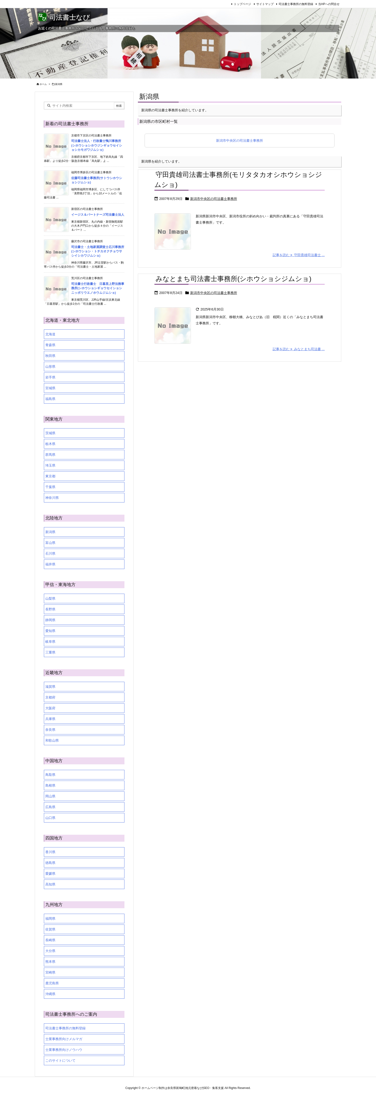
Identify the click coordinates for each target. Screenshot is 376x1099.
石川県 (50, 553)
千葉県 (50, 487)
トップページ (242, 4)
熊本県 (50, 962)
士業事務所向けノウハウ (63, 1050)
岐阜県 (50, 641)
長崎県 (50, 940)
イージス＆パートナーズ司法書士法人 (97, 214)
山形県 (50, 366)
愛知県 (50, 631)
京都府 (50, 697)
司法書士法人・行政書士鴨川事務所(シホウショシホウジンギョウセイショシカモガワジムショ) (96, 145)
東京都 (50, 476)
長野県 (50, 609)
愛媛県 (50, 873)
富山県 (50, 543)
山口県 (50, 818)
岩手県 (50, 377)
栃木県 (50, 444)
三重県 (50, 652)
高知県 (50, 884)
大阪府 (50, 708)
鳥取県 (50, 775)
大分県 (50, 951)
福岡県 (50, 918)
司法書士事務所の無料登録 (296, 4)
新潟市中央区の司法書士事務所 (239, 140)
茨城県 (50, 433)
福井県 (50, 564)
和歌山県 (52, 740)
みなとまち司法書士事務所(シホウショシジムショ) (233, 278)
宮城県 (50, 388)
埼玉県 (50, 465)
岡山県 (50, 796)
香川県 (50, 852)
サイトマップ (265, 4)
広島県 (50, 807)
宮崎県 (50, 972)
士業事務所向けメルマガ (63, 1039)
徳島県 (50, 863)
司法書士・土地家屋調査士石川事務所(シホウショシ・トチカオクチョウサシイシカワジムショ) (97, 251)
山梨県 (50, 598)
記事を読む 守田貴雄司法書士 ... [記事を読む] (299, 255)
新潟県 (50, 532)
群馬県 (50, 455)
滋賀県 (50, 686)
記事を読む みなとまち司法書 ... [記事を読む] (299, 349)
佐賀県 (50, 929)
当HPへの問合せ (329, 4)
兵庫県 (50, 719)
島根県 (50, 785)
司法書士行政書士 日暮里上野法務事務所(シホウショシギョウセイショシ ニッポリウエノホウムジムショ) (98, 288)
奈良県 (50, 730)
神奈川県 (52, 498)
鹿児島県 (52, 983)
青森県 (50, 345)
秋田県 (50, 356)
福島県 (50, 399)
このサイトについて (60, 1060)
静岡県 (50, 620)
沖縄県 (50, 994)
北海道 (50, 334)
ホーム (43, 84)
